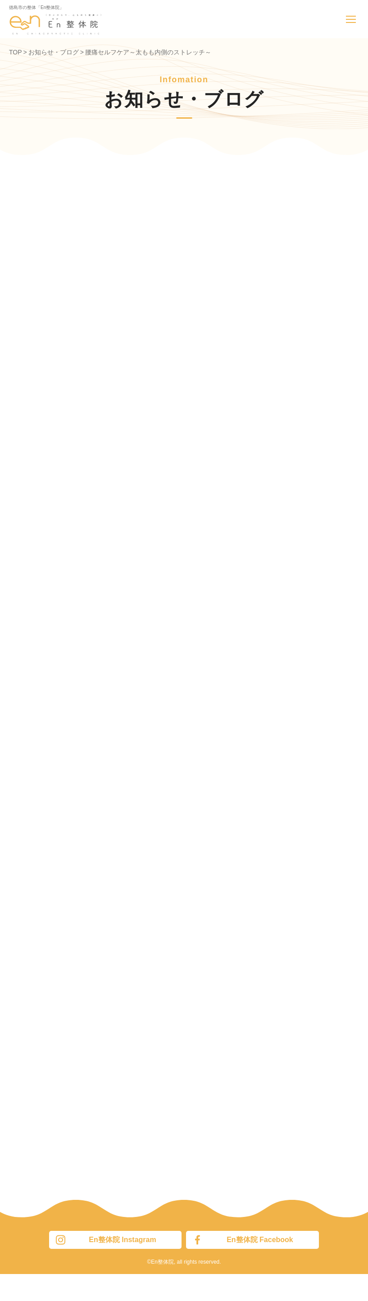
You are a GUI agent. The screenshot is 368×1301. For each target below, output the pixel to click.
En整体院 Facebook (243, 1239)
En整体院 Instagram (106, 1239)
